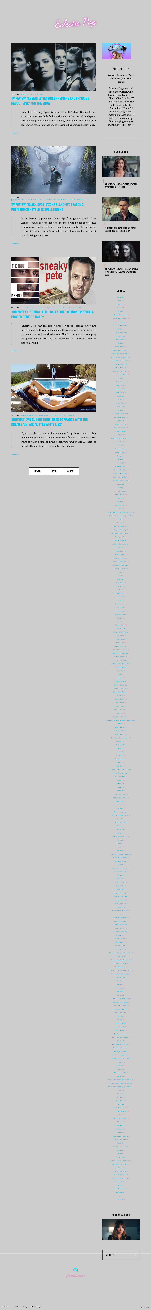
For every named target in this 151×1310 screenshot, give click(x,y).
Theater (121, 1062)
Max (121, 674)
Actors (121, 311)
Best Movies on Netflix (121, 357)
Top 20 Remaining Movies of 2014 (121, 1079)
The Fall (121, 984)
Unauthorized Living (121, 1136)
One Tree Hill (121, 776)
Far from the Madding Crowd (121, 516)
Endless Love (121, 505)
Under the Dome (121, 1139)
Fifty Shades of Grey (121, 526)
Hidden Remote (121, 604)
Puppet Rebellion (121, 822)
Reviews (80, 199)
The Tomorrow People (121, 1037)
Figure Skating (121, 530)
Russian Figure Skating (121, 854)
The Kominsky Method (121, 1002)
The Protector (121, 1027)
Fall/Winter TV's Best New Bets (121, 512)
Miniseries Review (121, 692)
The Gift (121, 991)
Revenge (121, 840)
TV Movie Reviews (121, 1118)
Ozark (121, 787)
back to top (144, 1307)
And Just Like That (121, 325)
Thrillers (121, 1065)
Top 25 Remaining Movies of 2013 (121, 1086)
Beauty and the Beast (121, 350)
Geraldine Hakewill (121, 565)
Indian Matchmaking (121, 632)
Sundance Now (121, 938)
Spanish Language (121, 917)
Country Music (121, 431)
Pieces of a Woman (121, 797)
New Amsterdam (121, 759)
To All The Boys (121, 1072)
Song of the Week (121, 896)
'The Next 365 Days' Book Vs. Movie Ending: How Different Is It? (120, 230)
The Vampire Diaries (121, 1044)
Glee (121, 572)
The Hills (121, 995)
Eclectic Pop (76, 23)
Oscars (121, 780)
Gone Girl (121, 582)
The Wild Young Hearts (121, 1055)
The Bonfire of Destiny (121, 974)
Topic (121, 1090)
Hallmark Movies (121, 593)
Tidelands (121, 1069)
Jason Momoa (121, 639)
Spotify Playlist (121, 921)
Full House (121, 551)
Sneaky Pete (62, 308)
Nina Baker (121, 766)
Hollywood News (121, 614)
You (121, 1196)
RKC (121, 847)
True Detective (121, 1108)
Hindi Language (121, 611)
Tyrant (121, 1132)
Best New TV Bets (121, 364)
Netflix (72, 199)
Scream (121, 864)
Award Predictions (121, 332)
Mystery (62, 415)
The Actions (121, 956)
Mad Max (121, 671)
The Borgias (121, 977)
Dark (121, 445)
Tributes (121, 1097)
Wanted (121, 1153)
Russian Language (121, 857)
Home (54, 471)
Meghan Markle (121, 681)
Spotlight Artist (121, 924)
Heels (121, 600)
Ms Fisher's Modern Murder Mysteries (121, 720)
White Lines (121, 1168)
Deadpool (121, 456)
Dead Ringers (121, 452)
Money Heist (121, 699)
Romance (121, 850)
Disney (121, 459)
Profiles (121, 819)
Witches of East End (121, 1178)
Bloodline (121, 396)
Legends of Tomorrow (121, 653)
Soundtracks (121, 907)
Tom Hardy (121, 1076)
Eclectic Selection (121, 480)
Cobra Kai (121, 420)
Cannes (121, 410)
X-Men (121, 1185)
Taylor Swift (121, 945)
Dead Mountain (121, 449)
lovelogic (38, 1307)
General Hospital (121, 561)
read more (15, 133)
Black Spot (48, 199)
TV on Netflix (121, 1125)
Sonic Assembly (121, 903)
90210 (121, 300)
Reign (121, 833)
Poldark (121, 808)
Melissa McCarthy (121, 685)
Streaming (73, 308)
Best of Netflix (17, 199)
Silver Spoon (121, 882)
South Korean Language (121, 910)
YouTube (121, 1199)
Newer (37, 471)
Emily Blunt (121, 494)
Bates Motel (121, 346)
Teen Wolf (121, 949)
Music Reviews (121, 734)
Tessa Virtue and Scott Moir (121, 952)
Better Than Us (121, 382)
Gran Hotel (121, 586)
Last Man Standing (121, 649)
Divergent (121, 463)
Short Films (121, 879)
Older (70, 471)
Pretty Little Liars (121, 815)
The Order (121, 1019)
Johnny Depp (121, 642)
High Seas (121, 607)
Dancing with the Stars (121, 438)
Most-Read (121, 702)
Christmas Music (121, 417)
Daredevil (121, 441)
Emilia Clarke (121, 491)
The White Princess (121, 1048)
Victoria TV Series (121, 1146)
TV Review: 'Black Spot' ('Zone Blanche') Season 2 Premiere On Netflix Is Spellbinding (47, 207)
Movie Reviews (44, 415)
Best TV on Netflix (33, 199)
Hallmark (121, 590)
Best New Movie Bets (121, 360)
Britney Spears (121, 403)
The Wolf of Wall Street (121, 1058)
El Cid (121, 487)
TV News (121, 1122)
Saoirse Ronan (121, 861)
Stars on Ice (121, 928)
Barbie (121, 343)
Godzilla (121, 575)
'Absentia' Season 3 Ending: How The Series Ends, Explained (121, 186)
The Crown (121, 981)
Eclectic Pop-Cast (121, 477)
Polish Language (121, 812)
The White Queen (121, 1051)
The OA (121, 1016)
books (121, 399)
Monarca (121, 695)
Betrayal (121, 378)
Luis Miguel (121, 667)
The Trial (121, 1041)
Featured (121, 523)
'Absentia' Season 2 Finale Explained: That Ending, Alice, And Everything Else (121, 271)
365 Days (121, 297)
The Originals (121, 1023)
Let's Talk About (121, 660)
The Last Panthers (121, 1009)
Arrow (121, 329)
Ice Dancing (121, 628)
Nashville (121, 752)
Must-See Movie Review (121, 738)
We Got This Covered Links (121, 1160)
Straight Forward (121, 931)
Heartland (121, 597)
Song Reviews (121, 900)
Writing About (121, 1182)
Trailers (121, 1093)
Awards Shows (121, 336)
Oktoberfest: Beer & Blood (121, 769)
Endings (41, 308)
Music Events (121, 727)
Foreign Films (121, 537)
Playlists (121, 801)
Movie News (121, 706)
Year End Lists (121, 1189)
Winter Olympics (121, 1174)
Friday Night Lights (121, 544)
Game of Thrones (121, 558)
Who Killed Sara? (121, 1171)
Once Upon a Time (121, 773)
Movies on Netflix (121, 716)
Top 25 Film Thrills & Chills (121, 1083)
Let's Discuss (121, 656)
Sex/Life (121, 875)
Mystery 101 (121, 745)
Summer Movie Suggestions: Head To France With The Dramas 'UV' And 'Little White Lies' (49, 422)
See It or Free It (121, 868)
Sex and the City (121, 871)
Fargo (121, 519)
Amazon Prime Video (28, 308)
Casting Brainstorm (121, 413)
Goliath (121, 579)
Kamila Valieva (121, 646)
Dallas (121, 434)
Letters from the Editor (121, 663)
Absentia (24, 94)
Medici (121, 678)
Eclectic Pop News (121, 473)
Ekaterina (121, 484)
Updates (121, 1143)
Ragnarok (121, 826)
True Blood (121, 1101)
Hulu (121, 621)
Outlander (121, 783)
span (121, 914)
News (121, 762)
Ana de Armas (121, 322)
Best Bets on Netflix (121, 353)
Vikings (121, 1150)
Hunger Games (121, 625)
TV (31, 94)
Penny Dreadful (121, 794)
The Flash (121, 988)
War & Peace (121, 1157)
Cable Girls (121, 406)
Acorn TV (121, 308)
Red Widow (121, 829)
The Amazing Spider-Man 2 (121, 960)
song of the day (121, 893)
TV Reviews (38, 94)
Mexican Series (121, 688)
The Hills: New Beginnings (121, 998)
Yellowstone (121, 1192)
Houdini (121, 618)
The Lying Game (121, 1012)
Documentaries (121, 466)
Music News (121, 730)
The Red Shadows (121, 1034)
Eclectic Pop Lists (121, 470)
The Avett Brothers (121, 963)
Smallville (121, 885)
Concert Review (121, 424)
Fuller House (121, 554)
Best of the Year (121, 371)
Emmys (121, 498)
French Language (60, 199)
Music (121, 723)
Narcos (121, 748)
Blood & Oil (121, 389)
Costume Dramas (121, 427)
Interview (121, 635)
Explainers (51, 308)
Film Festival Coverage (121, 533)
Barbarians (121, 339)
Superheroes (121, 942)
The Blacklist (121, 967)
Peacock (121, 790)
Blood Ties (121, 392)
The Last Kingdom (121, 1005)
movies (54, 415)
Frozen (121, 547)
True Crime (121, 1104)
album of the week (121, 315)
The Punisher (121, 1030)
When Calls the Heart (121, 1164)
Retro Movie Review (121, 836)
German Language (121, 568)
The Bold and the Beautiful (121, 970)
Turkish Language (121, 1111)
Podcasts (121, 805)
